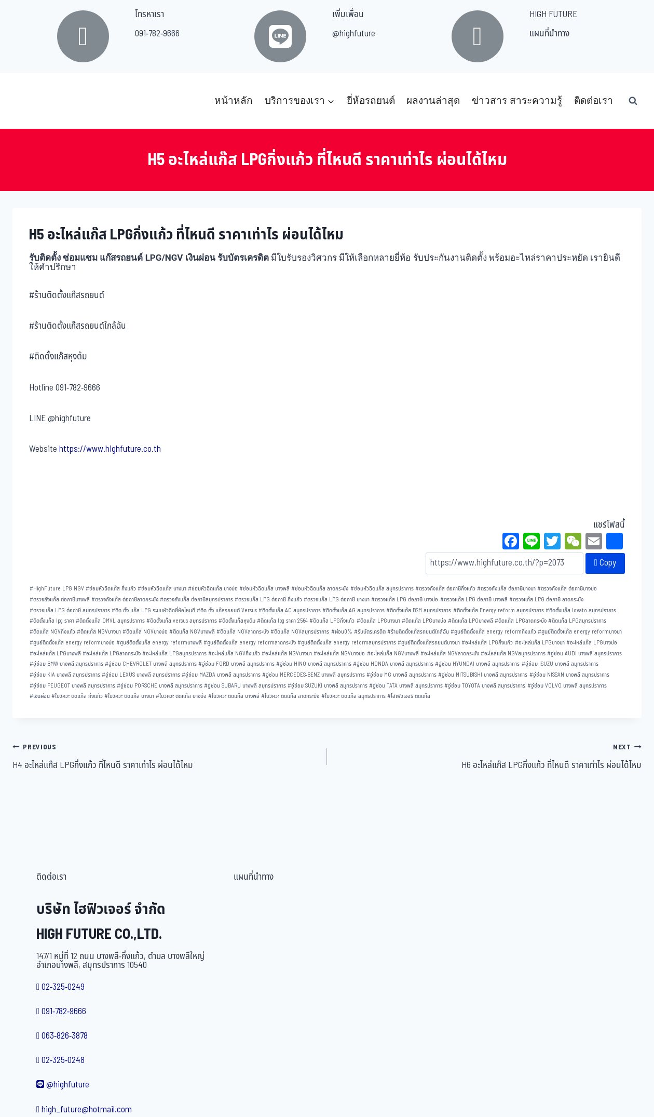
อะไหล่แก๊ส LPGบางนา (540, 642)
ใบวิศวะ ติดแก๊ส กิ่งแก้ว (77, 696)
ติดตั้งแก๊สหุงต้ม (237, 620)
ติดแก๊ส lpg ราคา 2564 (282, 620)
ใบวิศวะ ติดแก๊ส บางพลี (234, 696)
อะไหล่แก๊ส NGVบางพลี (393, 653)
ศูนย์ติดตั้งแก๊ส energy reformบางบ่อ (72, 642)
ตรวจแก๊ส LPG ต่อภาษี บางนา (337, 599)
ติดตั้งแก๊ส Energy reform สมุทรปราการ (498, 610)
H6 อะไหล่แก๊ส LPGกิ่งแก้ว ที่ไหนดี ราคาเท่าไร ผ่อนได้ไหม (489, 756)
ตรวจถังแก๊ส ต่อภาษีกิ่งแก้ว (445, 588)
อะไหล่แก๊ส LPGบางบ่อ (591, 642)
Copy (605, 563)
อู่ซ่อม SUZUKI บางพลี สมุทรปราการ (327, 685)
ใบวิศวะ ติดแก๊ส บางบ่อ (181, 696)
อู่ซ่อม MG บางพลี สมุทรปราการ (401, 674)
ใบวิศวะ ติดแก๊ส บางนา (129, 696)
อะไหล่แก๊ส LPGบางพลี (55, 653)
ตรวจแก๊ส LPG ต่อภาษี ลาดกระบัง (546, 599)
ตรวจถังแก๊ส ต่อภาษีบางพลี (60, 599)
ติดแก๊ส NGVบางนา (99, 631)
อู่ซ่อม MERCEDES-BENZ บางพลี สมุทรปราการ (313, 674)
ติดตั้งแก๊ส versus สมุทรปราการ (181, 620)
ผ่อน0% (341, 631)
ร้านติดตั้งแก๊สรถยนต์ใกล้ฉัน (418, 631)
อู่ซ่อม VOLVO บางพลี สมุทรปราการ (567, 685)
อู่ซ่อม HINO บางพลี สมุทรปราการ (313, 664)
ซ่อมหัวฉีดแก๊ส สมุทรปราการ (382, 588)
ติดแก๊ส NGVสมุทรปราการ (299, 631)
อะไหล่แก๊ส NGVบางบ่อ (339, 653)
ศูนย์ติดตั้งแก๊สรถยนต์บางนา (429, 642)
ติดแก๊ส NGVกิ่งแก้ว (52, 631)
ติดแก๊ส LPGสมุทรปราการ (577, 620)
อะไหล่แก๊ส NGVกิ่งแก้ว (234, 653)
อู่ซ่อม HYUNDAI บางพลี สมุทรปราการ (477, 664)
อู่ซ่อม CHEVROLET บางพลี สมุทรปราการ (151, 664)
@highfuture (353, 34)
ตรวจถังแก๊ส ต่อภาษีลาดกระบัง (124, 599)
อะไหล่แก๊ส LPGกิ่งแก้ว (487, 642)
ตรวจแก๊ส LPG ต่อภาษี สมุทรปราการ (70, 610)
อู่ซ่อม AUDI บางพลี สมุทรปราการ (584, 653)
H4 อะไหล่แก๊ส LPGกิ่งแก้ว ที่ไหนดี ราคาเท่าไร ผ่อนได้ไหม (165, 756)
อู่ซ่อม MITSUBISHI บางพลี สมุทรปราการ (482, 674)
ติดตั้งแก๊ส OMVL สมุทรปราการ (110, 620)
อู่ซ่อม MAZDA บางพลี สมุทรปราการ (221, 674)
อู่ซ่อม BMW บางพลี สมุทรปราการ (66, 664)
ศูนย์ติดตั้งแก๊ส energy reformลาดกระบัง (249, 642)
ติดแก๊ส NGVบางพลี (192, 631)
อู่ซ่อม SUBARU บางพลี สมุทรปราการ (245, 685)
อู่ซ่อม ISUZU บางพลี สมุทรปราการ (560, 664)
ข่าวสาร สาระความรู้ (517, 100)
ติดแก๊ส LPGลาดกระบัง (521, 620)
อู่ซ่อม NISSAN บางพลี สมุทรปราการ (569, 674)
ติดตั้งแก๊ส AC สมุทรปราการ (289, 610)
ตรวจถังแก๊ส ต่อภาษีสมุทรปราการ (196, 599)
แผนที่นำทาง (549, 34)
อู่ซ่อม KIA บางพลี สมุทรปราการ (65, 674)
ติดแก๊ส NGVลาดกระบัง (242, 631)
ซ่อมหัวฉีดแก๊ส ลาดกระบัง (319, 588)
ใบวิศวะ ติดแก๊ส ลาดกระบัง (290, 696)
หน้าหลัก (233, 100)
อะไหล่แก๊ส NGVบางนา (287, 653)
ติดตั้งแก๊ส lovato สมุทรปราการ (581, 610)
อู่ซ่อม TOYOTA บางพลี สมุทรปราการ (484, 685)
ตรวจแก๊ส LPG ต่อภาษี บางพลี (474, 599)
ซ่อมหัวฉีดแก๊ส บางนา (162, 588)
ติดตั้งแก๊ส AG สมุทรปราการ (353, 610)
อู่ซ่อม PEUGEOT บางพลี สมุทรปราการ (72, 685)
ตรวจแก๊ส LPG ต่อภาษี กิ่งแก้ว (268, 599)
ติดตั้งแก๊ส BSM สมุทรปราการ (418, 610)
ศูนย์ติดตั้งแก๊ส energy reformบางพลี (159, 642)
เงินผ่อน (40, 696)
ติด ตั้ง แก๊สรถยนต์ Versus (227, 610)
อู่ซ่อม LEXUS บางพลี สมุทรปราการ (141, 674)
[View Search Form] (633, 101)
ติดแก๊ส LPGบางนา (378, 620)
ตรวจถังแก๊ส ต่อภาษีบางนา (506, 588)
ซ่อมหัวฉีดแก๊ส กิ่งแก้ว (111, 588)
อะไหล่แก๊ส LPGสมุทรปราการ (174, 653)
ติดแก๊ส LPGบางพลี (470, 620)
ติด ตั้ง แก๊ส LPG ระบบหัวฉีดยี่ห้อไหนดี (153, 610)
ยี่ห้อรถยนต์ (371, 100)
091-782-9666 (157, 34)
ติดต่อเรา (593, 100)
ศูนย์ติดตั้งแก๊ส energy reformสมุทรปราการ (346, 642)
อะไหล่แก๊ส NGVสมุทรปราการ (513, 653)
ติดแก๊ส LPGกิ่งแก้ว (332, 620)
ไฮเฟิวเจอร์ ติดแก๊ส (408, 696)
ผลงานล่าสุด (433, 100)
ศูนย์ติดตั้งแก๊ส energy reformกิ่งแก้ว (493, 631)
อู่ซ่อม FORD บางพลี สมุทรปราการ (236, 664)
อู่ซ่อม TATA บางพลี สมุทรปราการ (406, 685)
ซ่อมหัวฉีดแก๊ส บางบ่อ (213, 588)
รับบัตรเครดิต (370, 631)
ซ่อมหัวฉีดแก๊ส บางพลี (264, 588)
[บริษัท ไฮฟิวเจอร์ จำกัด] (35, 101)
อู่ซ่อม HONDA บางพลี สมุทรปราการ (393, 664)
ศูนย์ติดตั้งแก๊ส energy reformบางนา (580, 631)
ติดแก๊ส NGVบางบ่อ (145, 631)
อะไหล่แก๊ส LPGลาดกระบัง (112, 653)
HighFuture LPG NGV (57, 588)
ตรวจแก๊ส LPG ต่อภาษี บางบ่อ (404, 599)
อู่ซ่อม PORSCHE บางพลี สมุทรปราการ (159, 685)
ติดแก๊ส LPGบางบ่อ (424, 620)
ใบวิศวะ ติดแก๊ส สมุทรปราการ (353, 696)
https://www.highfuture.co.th (110, 449)
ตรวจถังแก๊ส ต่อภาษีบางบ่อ (567, 588)
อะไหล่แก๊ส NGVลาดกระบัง (449, 653)
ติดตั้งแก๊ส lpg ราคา (52, 620)
